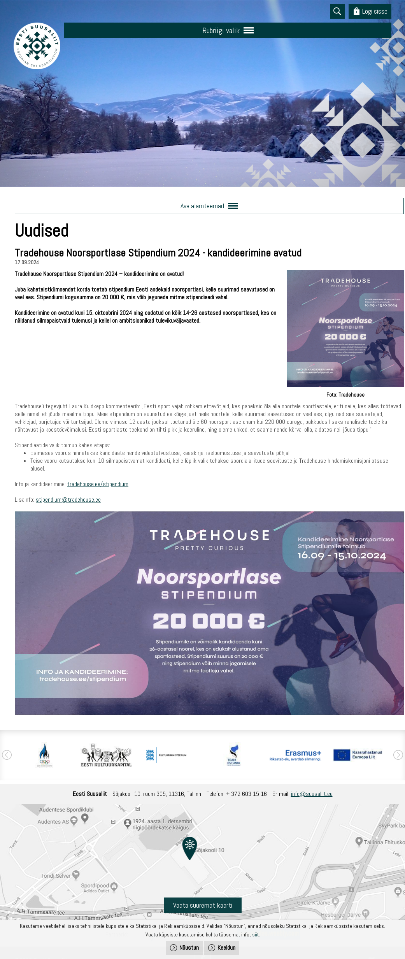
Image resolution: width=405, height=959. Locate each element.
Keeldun (226, 947)
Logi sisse (374, 11)
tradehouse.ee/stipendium (97, 484)
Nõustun (189, 947)
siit (255, 934)
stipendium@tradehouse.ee (68, 499)
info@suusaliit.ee (312, 794)
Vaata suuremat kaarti (202, 905)
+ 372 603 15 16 (246, 794)
